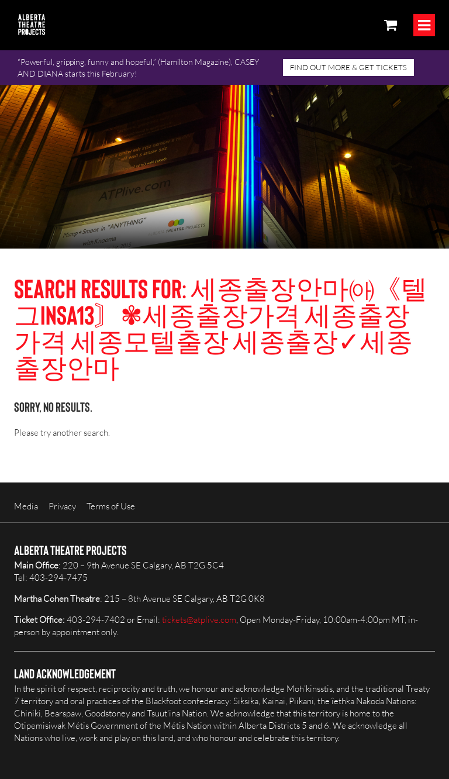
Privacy (62, 506)
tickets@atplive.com (199, 619)
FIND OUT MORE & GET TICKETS (348, 67)
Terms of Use (111, 506)
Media (26, 506)
